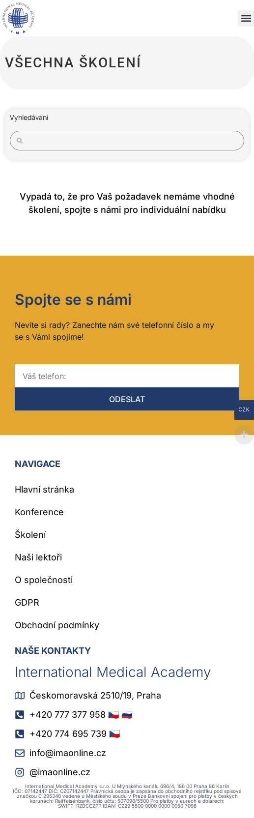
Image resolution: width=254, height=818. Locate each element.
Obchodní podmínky (57, 625)
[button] (246, 18)
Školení (30, 534)
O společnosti (44, 580)
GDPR (27, 602)
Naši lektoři (38, 557)
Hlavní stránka (44, 489)
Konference (39, 512)
